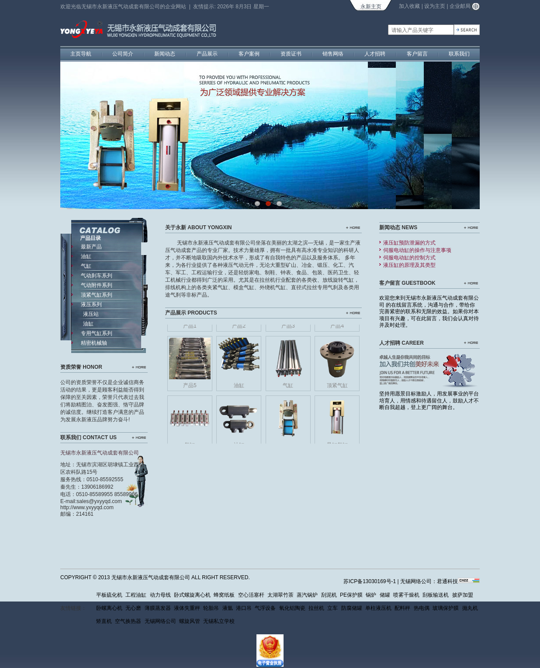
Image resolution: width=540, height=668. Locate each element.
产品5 (190, 387)
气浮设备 (265, 608)
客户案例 (249, 54)
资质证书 (290, 54)
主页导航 (80, 54)
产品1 (190, 328)
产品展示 (207, 54)
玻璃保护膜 (446, 608)
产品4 (337, 328)
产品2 (239, 328)
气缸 (288, 387)
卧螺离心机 (109, 608)
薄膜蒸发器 (158, 608)
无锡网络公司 (160, 621)
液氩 (227, 608)
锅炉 (371, 595)
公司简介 (122, 54)
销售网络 (332, 54)
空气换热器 (128, 621)
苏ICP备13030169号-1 (369, 581)
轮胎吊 (211, 608)
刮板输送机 (435, 595)
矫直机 (104, 621)
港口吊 (244, 608)
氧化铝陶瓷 (292, 608)
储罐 (385, 595)
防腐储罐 (351, 608)
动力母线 (160, 595)
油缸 (239, 387)
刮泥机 (329, 595)
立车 (332, 608)
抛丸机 (470, 608)
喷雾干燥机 (406, 595)
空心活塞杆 (251, 595)
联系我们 (459, 54)
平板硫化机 (109, 595)
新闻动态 (164, 54)
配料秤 (402, 608)
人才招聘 (374, 54)
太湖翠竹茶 (280, 595)
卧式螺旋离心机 (192, 595)
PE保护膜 (351, 595)
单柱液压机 (378, 608)
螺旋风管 (189, 621)
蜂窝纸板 (224, 595)
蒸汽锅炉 (307, 595)
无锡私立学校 (219, 621)
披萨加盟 (462, 595)
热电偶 (421, 608)
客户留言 (417, 54)
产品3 (288, 328)
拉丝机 (316, 608)
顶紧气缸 (337, 387)
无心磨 (133, 608)
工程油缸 (135, 595)
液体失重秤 (187, 608)
